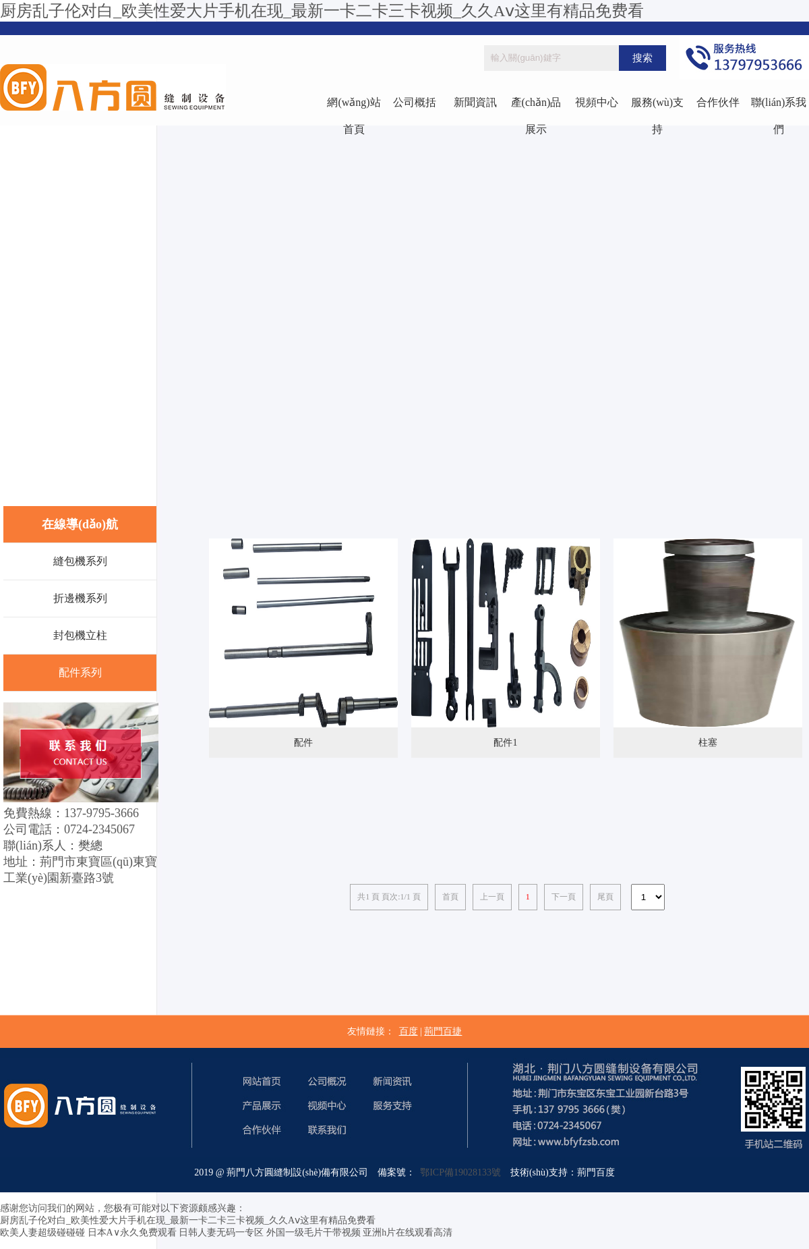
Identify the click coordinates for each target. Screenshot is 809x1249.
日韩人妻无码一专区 (221, 1232)
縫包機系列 (80, 561)
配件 (303, 743)
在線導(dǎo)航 (80, 524)
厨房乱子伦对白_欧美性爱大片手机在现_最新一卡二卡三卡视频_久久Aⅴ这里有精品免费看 (322, 11)
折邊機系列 (80, 598)
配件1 (505, 743)
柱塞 (707, 743)
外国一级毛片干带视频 (313, 1232)
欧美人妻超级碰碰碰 (42, 1232)
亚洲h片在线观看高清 (407, 1232)
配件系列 (80, 672)
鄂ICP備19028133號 (458, 1172)
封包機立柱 (80, 635)
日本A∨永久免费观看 (132, 1232)
